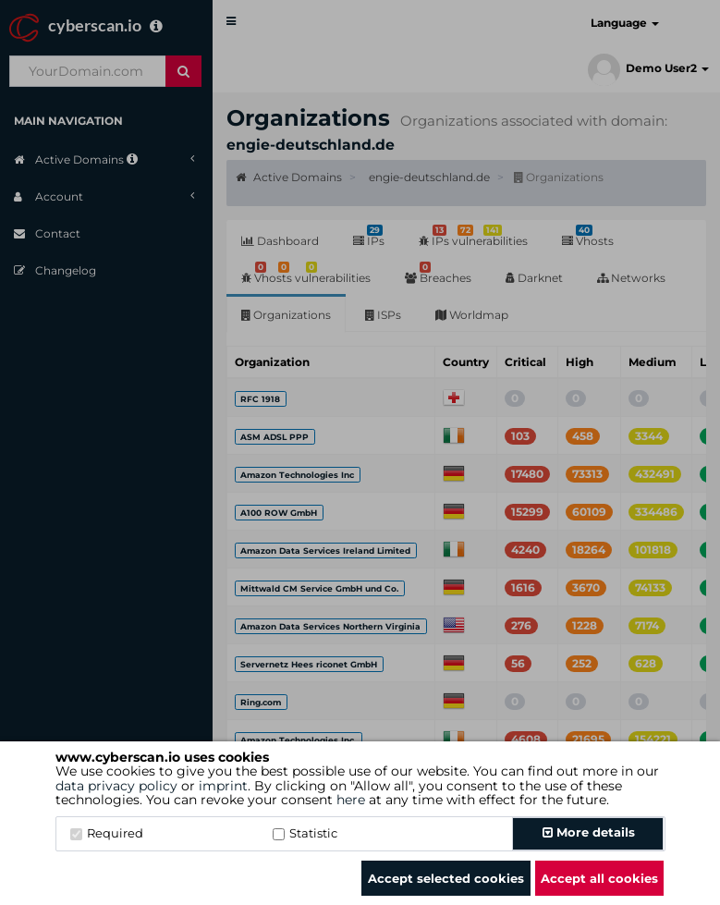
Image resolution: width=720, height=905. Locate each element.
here (350, 799)
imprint (223, 785)
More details (589, 832)
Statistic (305, 833)
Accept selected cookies (446, 878)
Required (106, 833)
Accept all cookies (599, 878)
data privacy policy (116, 785)
